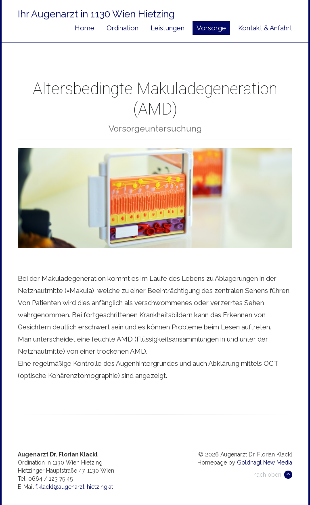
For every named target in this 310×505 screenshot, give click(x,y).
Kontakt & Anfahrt (265, 28)
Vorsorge (211, 28)
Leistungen (167, 28)
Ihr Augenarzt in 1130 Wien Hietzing (96, 14)
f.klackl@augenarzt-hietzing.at (74, 487)
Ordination (122, 28)
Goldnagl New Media (264, 462)
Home (84, 28)
